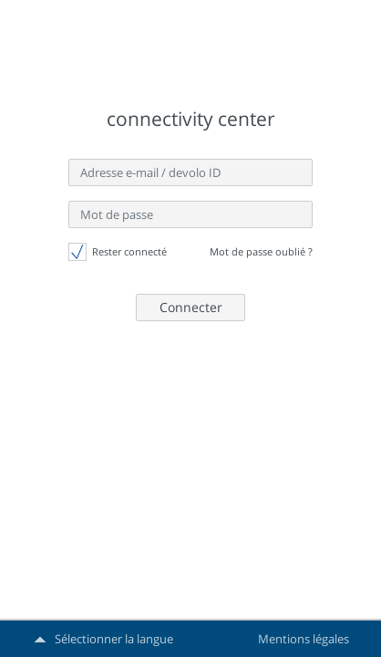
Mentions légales (303, 639)
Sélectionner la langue (114, 639)
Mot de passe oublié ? (261, 251)
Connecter (191, 307)
